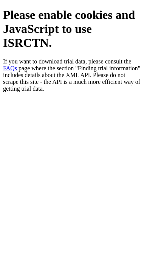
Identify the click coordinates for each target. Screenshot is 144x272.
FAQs (10, 68)
